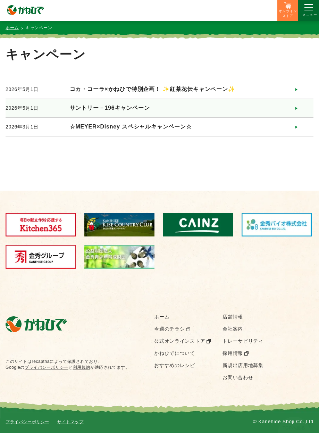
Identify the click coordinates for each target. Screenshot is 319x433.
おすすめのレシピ (174, 365)
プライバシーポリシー (46, 367)
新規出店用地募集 (243, 365)
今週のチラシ (169, 329)
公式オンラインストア (179, 341)
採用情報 (233, 353)
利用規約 (81, 367)
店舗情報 (233, 316)
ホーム (12, 27)
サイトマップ (70, 421)
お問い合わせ (238, 377)
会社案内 (233, 329)
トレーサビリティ (243, 341)
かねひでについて (174, 353)
